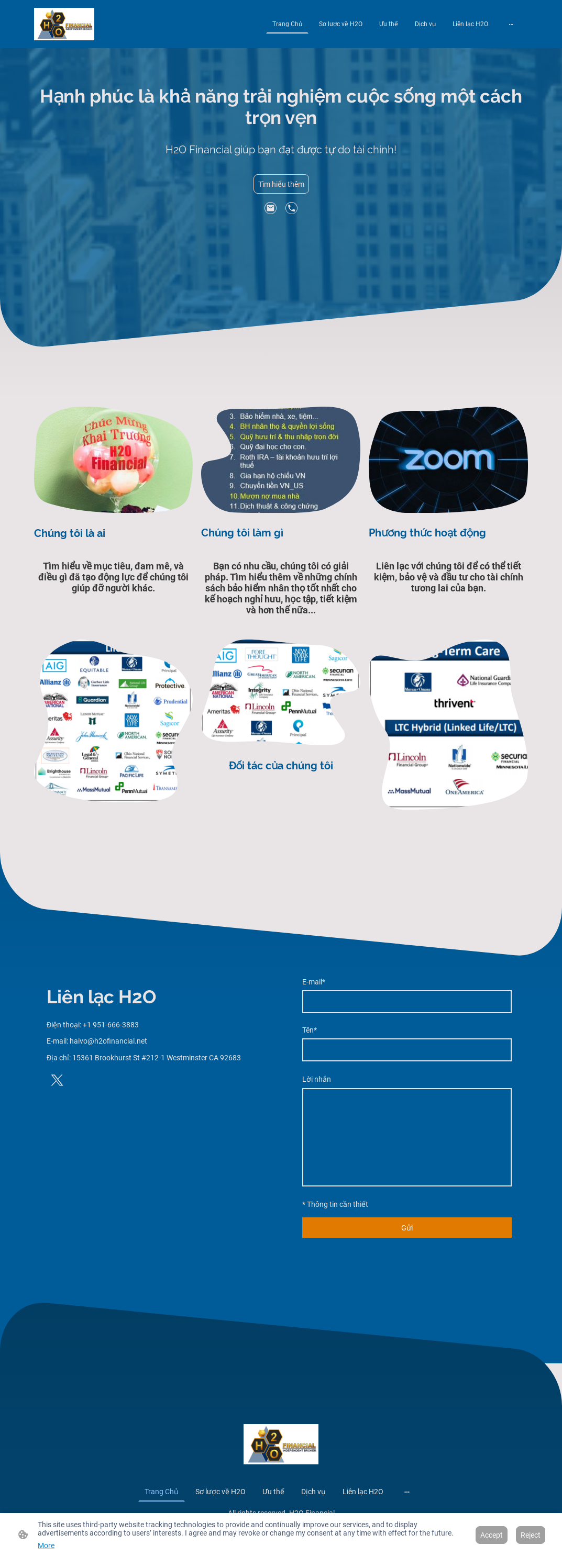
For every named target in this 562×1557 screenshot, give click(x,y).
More (46, 1545)
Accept (491, 1535)
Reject (531, 1535)
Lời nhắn (316, 1079)
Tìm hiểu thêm (281, 184)
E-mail (313, 982)
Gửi (407, 1228)
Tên (309, 1030)
